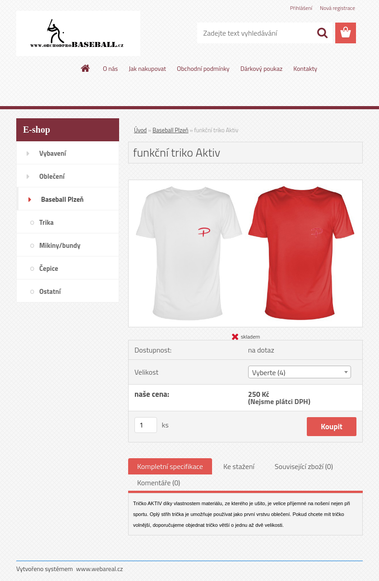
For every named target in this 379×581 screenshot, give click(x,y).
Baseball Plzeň (170, 130)
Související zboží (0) (304, 466)
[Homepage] (85, 68)
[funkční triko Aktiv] (245, 183)
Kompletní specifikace (170, 466)
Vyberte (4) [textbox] (269, 372)
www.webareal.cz (99, 568)
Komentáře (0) (158, 482)
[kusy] (145, 425)
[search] (322, 33)
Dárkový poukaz (261, 68)
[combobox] (299, 372)
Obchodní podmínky (203, 68)
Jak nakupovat (147, 68)
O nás (110, 68)
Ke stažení (238, 466)
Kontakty (305, 68)
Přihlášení (301, 8)
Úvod (140, 130)
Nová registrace (337, 8)
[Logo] (78, 33)
